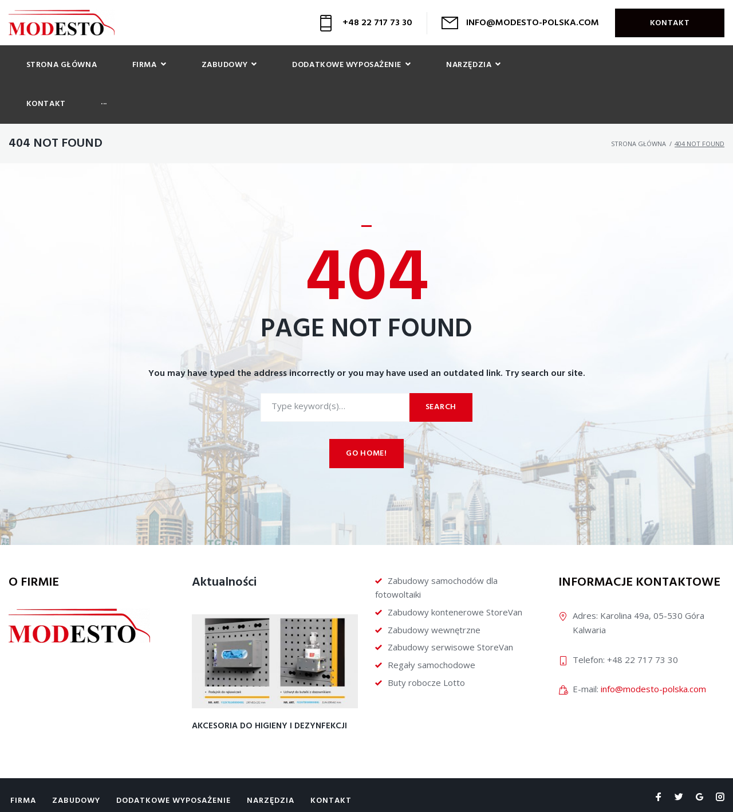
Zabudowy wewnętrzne (434, 593)
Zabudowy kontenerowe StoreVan (455, 576)
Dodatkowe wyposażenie (173, 764)
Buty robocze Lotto (426, 646)
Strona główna (638, 107)
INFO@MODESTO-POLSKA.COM (532, 22)
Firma (23, 764)
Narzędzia (270, 764)
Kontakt (670, 23)
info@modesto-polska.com (653, 652)
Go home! (366, 417)
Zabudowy (76, 764)
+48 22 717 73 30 (377, 22)
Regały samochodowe (431, 628)
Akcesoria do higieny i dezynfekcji (269, 690)
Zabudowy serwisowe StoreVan (450, 611)
